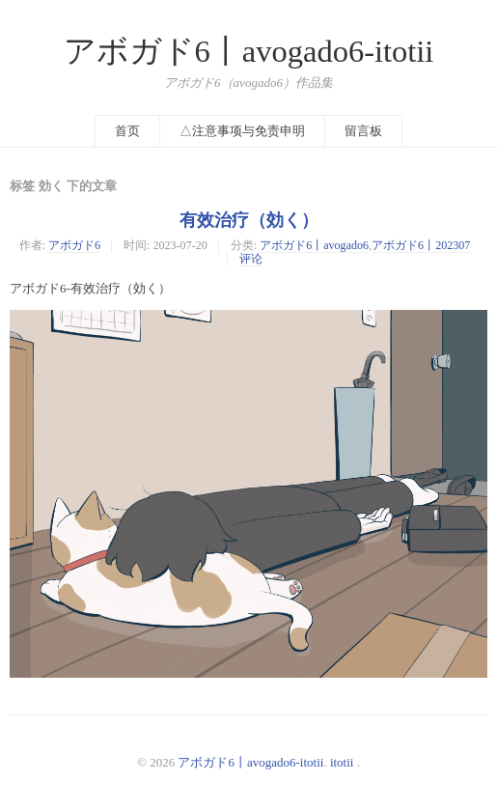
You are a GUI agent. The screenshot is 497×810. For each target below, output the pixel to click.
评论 (250, 258)
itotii (342, 762)
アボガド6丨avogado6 (314, 245)
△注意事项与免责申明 (242, 131)
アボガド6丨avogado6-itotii (249, 51)
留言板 (363, 131)
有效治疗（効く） (248, 220)
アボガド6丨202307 (421, 245)
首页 (127, 131)
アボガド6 (74, 245)
